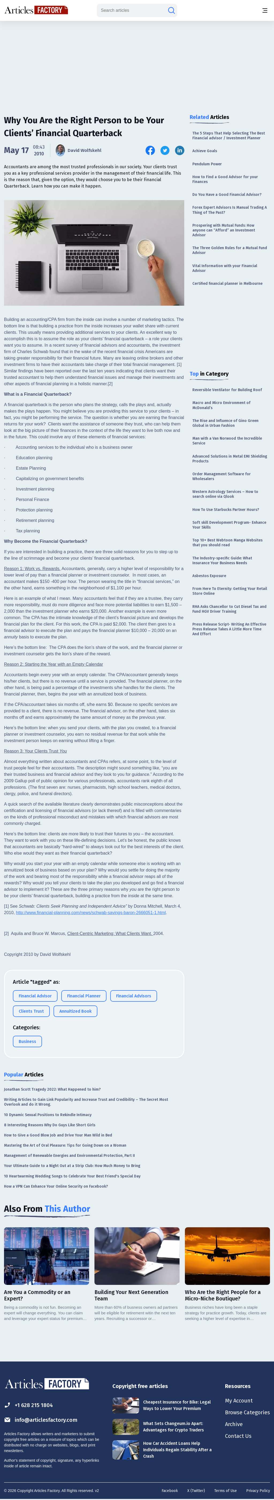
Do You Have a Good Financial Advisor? (226, 194)
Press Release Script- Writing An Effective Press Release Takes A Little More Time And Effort (229, 629)
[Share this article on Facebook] (150, 150)
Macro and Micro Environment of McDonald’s (221, 405)
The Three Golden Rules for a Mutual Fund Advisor (229, 250)
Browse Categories (247, 1412)
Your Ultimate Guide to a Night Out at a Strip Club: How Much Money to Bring (72, 1166)
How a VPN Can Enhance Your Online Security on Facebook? (56, 1186)
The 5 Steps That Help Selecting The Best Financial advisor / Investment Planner (228, 135)
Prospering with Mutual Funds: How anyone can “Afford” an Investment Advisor (223, 230)
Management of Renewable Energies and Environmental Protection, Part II (69, 1155)
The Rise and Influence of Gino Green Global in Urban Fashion (225, 423)
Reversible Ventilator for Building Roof (227, 390)
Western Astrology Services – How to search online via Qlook (225, 494)
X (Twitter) (196, 1490)
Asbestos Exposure (209, 576)
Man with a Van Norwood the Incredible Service (227, 441)
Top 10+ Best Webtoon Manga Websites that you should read (227, 542)
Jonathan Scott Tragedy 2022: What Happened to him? (52, 1089)
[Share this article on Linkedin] (179, 150)
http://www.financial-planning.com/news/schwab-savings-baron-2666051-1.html (91, 912)
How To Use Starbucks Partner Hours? (225, 509)
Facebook (170, 1490)
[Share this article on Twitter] (165, 150)
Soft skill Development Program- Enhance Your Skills (229, 525)
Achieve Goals (204, 151)
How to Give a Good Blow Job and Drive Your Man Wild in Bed (58, 1135)
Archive (234, 1424)
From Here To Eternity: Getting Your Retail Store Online (229, 591)
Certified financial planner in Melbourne (227, 283)
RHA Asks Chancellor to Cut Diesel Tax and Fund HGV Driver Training (229, 609)
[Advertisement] (137, 62)
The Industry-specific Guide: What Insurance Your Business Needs (222, 560)
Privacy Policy (258, 1490)
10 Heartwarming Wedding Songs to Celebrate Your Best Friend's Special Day (72, 1176)
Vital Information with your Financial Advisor (224, 268)
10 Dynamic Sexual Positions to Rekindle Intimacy (48, 1115)
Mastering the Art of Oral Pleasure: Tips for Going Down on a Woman (65, 1145)
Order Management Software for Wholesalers (221, 476)
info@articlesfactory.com (40, 1419)
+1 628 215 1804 (28, 1405)
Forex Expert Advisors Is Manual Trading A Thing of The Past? (229, 210)
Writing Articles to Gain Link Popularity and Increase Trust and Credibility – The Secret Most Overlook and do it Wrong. (86, 1102)
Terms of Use (225, 1490)
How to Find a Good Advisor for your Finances (225, 179)
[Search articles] (171, 10)
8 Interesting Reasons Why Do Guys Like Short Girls (49, 1125)
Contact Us (238, 1436)
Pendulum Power (207, 164)
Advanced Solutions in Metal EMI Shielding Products (229, 458)
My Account (239, 1400)
